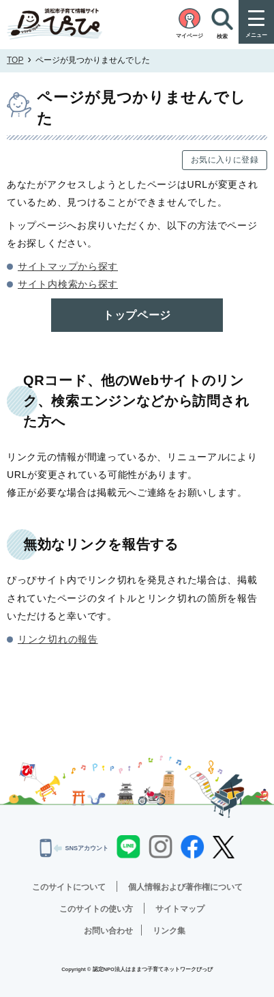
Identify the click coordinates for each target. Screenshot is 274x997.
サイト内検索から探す (68, 284)
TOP (15, 60)
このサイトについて (69, 887)
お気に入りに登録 (224, 160)
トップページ (137, 315)
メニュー (256, 35)
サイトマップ (179, 909)
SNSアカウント (74, 848)
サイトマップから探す (68, 266)
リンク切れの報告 (58, 639)
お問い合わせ (108, 931)
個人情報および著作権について (185, 887)
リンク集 (169, 931)
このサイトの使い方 (96, 909)
